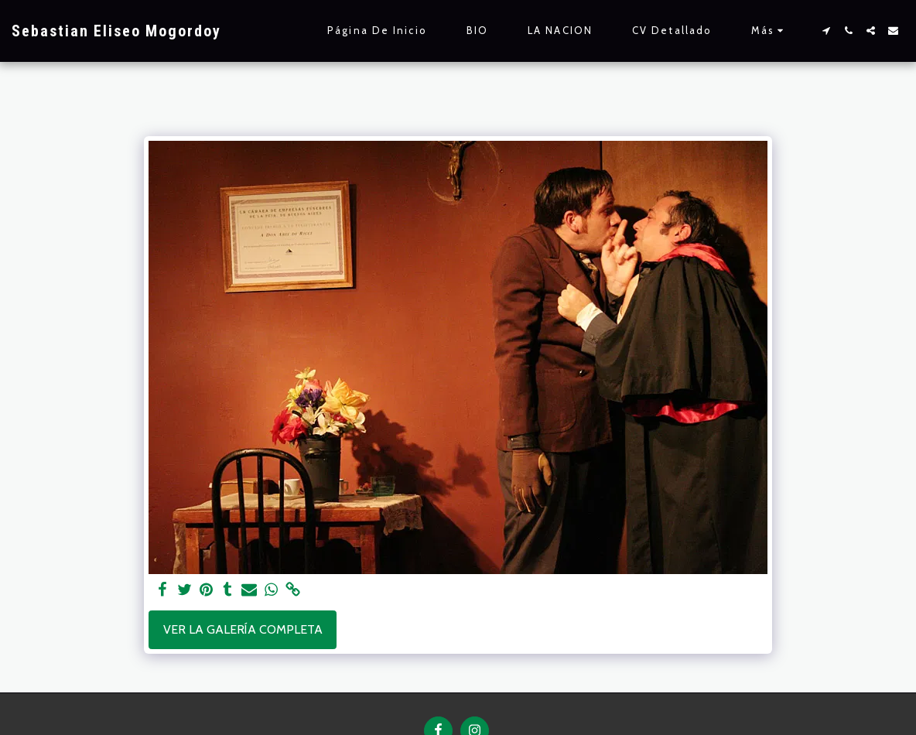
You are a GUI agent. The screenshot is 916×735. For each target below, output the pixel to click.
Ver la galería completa (243, 629)
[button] (825, 31)
